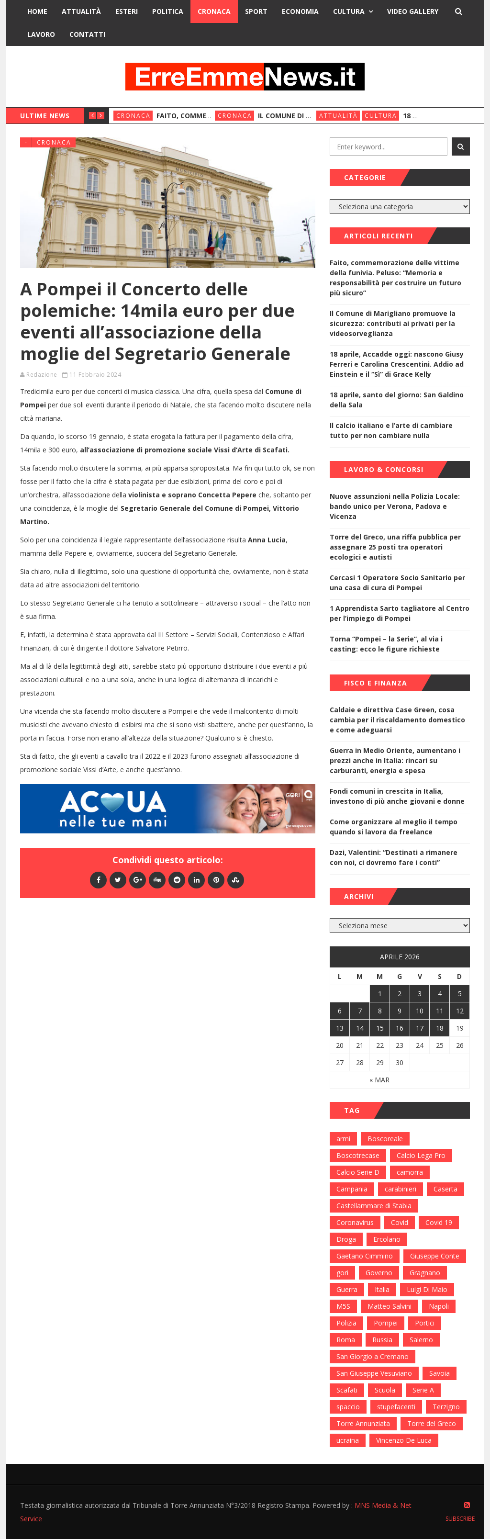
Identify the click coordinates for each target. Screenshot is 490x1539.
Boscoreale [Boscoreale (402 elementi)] (385, 1138)
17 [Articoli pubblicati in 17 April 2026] (419, 1028)
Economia (300, 11)
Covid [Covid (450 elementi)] (399, 1222)
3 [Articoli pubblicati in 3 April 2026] (420, 993)
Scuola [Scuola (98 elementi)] (385, 1389)
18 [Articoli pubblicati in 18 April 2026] (440, 1028)
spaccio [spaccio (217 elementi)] (348, 1406)
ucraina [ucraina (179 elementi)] (347, 1440)
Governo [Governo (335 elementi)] (379, 1272)
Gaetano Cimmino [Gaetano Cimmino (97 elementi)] (364, 1255)
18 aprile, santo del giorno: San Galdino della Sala (397, 399)
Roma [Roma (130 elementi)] (345, 1339)
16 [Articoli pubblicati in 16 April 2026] (399, 1028)
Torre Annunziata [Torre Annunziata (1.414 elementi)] (363, 1423)
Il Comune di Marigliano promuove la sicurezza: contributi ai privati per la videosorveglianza (393, 323)
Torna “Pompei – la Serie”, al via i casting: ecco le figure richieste (386, 643)
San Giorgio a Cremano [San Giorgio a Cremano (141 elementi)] (372, 1356)
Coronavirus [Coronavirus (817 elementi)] (355, 1222)
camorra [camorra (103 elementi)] (410, 1172)
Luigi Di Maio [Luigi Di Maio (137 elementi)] (427, 1289)
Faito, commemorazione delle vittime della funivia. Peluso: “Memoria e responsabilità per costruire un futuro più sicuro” (395, 277)
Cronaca (214, 11)
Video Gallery (412, 11)
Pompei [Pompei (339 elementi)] (386, 1322)
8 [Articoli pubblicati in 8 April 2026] (380, 1010)
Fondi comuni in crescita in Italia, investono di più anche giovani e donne (397, 796)
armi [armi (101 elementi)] (343, 1138)
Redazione (41, 375)
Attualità (81, 11)
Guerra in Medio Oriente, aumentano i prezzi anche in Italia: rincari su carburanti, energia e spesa (395, 760)
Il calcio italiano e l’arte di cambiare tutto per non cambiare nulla (391, 430)
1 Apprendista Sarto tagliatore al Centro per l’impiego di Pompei (399, 613)
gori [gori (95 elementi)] (342, 1272)
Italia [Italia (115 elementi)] (382, 1289)
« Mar (379, 1079)
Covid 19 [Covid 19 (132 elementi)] (438, 1222)
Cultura (349, 11)
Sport (256, 11)
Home (37, 11)
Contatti (87, 34)
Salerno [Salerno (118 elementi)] (421, 1339)
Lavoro (41, 34)
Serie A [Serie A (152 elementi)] (423, 1389)
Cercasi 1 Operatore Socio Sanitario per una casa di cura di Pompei (397, 582)
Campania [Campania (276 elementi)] (352, 1188)
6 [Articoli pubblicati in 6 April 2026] (340, 1010)
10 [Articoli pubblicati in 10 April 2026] (419, 1010)
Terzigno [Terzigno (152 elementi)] (446, 1406)
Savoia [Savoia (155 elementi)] (439, 1373)
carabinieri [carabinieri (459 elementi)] (400, 1188)
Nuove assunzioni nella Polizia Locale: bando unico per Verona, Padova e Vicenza (395, 506)
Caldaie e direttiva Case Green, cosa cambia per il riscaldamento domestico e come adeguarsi (397, 719)
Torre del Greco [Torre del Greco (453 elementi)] (431, 1423)
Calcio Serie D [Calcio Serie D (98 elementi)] (357, 1172)
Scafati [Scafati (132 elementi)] (346, 1389)
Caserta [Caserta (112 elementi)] (445, 1188)
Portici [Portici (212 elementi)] (424, 1322)
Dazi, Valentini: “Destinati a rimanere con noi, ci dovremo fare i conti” (393, 857)
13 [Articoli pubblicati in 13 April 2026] (340, 1028)
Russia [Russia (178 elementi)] (382, 1339)
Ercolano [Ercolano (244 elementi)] (387, 1239)
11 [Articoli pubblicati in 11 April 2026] (440, 1010)
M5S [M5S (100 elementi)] (343, 1306)
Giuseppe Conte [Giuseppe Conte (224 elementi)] (434, 1255)
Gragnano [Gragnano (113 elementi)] (425, 1272)
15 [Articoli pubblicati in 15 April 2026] (380, 1028)
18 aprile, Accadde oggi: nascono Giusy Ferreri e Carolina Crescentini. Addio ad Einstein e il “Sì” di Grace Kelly (397, 364)
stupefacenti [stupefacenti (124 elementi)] (396, 1406)
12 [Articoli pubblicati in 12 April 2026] (460, 1010)
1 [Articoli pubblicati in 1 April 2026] (380, 993)
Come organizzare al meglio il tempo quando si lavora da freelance (393, 826)
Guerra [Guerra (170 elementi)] (346, 1289)
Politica (167, 11)
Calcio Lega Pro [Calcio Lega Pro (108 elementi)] (421, 1155)
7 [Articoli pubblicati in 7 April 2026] (360, 1010)
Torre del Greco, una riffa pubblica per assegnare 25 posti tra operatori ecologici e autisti (395, 547)
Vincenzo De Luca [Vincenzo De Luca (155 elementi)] (404, 1440)
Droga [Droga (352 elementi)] (346, 1239)
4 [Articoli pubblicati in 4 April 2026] (440, 993)
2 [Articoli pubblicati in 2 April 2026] (399, 993)
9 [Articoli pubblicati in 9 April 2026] (399, 1010)
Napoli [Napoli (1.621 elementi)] (439, 1306)
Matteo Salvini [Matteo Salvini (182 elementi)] (390, 1306)
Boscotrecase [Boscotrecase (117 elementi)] (357, 1155)
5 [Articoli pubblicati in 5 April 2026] (460, 993)
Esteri (126, 11)
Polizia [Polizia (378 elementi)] (346, 1322)
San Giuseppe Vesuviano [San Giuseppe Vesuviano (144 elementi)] (374, 1373)
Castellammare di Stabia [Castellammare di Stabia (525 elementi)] (374, 1205)
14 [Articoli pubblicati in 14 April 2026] (360, 1028)
